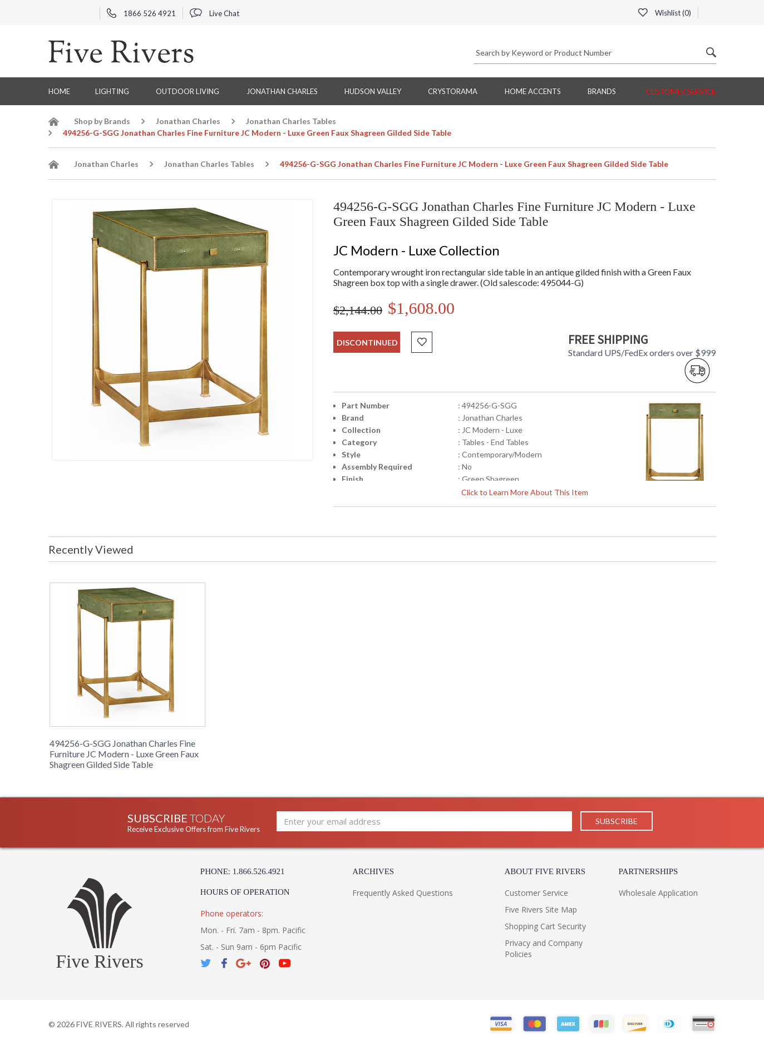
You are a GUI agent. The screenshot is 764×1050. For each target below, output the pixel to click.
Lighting (112, 91)
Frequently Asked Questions (402, 893)
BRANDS (602, 91)
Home (59, 91)
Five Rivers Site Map (541, 909)
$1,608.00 (421, 308)
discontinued (367, 342)
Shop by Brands (102, 121)
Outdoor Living (187, 91)
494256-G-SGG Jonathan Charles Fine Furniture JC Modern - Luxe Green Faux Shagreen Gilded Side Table (124, 754)
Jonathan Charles (282, 91)
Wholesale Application (658, 893)
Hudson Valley (372, 91)
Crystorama (452, 91)
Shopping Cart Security (545, 926)
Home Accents (533, 91)
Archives (373, 871)
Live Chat (214, 13)
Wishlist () (664, 12)
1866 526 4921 (141, 13)
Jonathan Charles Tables (291, 121)
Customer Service (681, 91)
